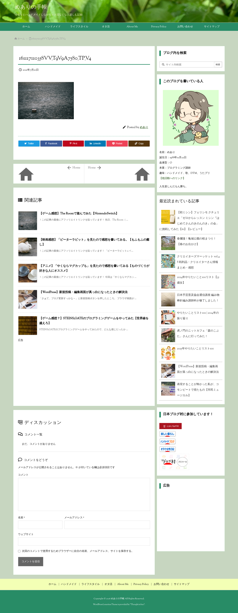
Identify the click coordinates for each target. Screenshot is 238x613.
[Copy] (139, 144)
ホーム (21, 39)
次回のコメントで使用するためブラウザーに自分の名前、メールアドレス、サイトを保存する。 (78, 551)
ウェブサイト (26, 534)
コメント (23, 475)
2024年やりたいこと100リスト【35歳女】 (198, 280)
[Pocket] (117, 144)
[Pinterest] (73, 144)
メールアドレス (74, 518)
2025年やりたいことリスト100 (195, 349)
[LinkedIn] (95, 144)
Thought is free (137, 604)
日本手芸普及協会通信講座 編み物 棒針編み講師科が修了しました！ (198, 298)
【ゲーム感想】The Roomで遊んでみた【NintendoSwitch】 (79, 214)
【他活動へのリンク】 (172, 178)
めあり (144, 127)
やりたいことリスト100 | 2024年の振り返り (198, 316)
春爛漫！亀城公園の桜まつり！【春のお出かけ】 (196, 241)
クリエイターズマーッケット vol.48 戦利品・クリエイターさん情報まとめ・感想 (198, 262)
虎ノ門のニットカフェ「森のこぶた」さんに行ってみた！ (198, 333)
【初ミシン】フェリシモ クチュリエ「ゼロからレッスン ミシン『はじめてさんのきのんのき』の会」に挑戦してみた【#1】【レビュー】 (189, 221)
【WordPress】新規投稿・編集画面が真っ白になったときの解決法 (83, 292)
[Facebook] (51, 144)
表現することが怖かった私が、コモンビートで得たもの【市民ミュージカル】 (198, 390)
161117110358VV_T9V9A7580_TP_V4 (49, 39)
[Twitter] (29, 144)
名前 (21, 518)
